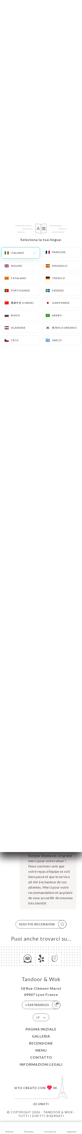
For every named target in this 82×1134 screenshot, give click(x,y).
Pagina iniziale (41, 1029)
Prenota (29, 1128)
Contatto (41, 1057)
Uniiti (43, 1104)
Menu (41, 1050)
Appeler (72, 1128)
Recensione (41, 1043)
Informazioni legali (41, 1064)
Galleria (41, 1036)
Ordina (9, 1128)
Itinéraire (50, 1128)
